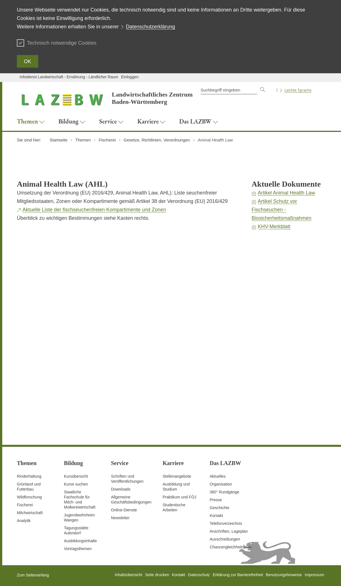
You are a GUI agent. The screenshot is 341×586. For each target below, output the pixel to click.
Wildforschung (29, 497)
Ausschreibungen (225, 539)
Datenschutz (199, 575)
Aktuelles (218, 476)
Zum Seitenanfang (33, 575)
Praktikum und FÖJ (179, 497)
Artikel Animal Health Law (286, 193)
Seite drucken (157, 575)
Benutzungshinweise (284, 575)
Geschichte (219, 507)
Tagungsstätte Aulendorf (76, 530)
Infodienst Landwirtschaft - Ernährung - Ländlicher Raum (69, 77)
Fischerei (25, 505)
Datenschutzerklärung (150, 26)
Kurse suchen (76, 484)
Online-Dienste (124, 510)
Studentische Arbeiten (174, 507)
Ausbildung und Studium (176, 486)
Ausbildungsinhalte (80, 541)
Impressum (314, 575)
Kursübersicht (76, 476)
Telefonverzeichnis (226, 523)
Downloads (120, 489)
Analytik (24, 520)
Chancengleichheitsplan (231, 547)
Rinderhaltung (29, 476)
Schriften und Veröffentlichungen (127, 479)
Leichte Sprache (298, 90)
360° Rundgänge (224, 492)
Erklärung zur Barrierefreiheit (238, 575)
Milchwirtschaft (30, 513)
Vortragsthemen (78, 548)
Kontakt (216, 515)
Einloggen (129, 77)
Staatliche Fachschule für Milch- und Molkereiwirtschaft (80, 499)
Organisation (221, 484)
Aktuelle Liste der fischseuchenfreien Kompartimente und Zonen (94, 209)
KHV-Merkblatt (274, 226)
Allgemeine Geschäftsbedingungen (131, 499)
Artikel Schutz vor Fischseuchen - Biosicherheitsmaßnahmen (282, 209)
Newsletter (120, 518)
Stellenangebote (177, 476)
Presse (216, 500)
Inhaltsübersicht (128, 575)
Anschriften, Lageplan (229, 531)
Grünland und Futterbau (29, 486)
